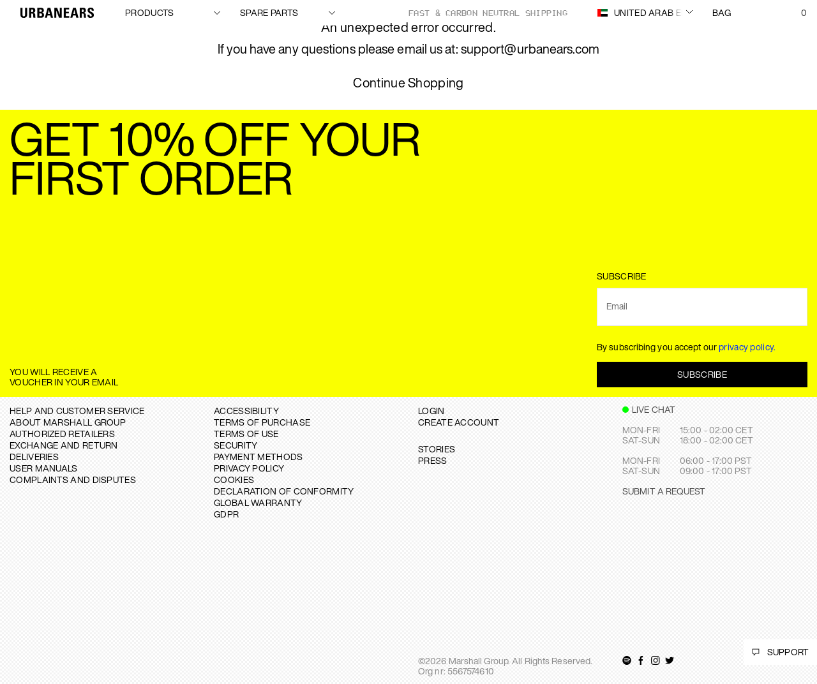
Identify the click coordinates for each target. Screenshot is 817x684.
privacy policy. (747, 346)
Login (431, 410)
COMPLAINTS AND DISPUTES (73, 479)
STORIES (436, 449)
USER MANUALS (44, 468)
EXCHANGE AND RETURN (64, 445)
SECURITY (235, 445)
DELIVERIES (34, 456)
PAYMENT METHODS (258, 456)
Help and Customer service (77, 410)
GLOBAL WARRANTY (258, 502)
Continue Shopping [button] (408, 83)
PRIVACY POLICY (249, 468)
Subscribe (702, 374)
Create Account (458, 422)
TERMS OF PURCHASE (262, 422)
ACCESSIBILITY (246, 410)
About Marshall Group (68, 422)
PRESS (432, 460)
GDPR (226, 514)
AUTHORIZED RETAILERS (62, 433)
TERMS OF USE (246, 433)
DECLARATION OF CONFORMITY (284, 491)
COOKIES (234, 479)
